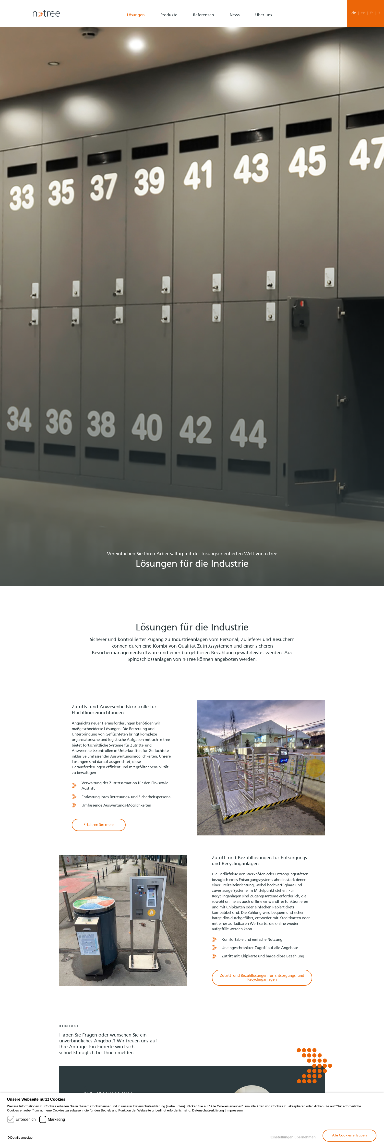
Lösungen (136, 15)
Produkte (168, 15)
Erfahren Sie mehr (99, 825)
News (235, 15)
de (353, 13)
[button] (22, 1137)
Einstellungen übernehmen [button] (293, 1137)
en (363, 13)
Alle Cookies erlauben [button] (349, 1135)
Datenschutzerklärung (208, 1110)
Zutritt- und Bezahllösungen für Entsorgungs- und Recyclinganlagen (262, 978)
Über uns (263, 15)
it (379, 13)
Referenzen (203, 15)
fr (371, 13)
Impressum (235, 1110)
